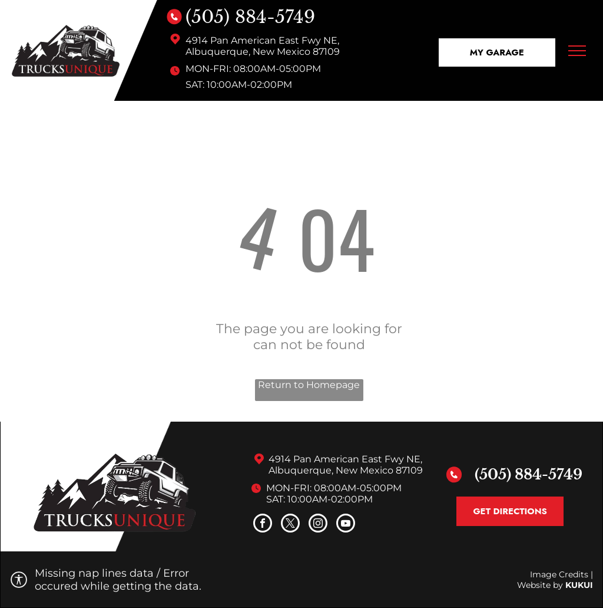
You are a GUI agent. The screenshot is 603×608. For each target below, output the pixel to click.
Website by (540, 585)
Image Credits (559, 574)
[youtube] (345, 524)
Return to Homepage (309, 384)
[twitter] (290, 524)
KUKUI (579, 585)
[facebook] (262, 524)
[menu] (577, 50)
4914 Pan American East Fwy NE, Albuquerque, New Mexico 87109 (262, 46)
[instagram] (318, 524)
